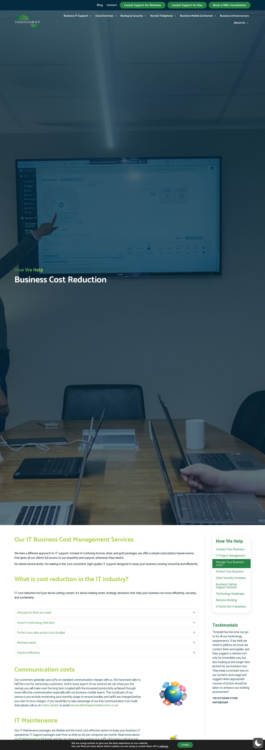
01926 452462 (50, 705)
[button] (194, 612)
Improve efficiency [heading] (28, 653)
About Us (241, 22)
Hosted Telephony (163, 15)
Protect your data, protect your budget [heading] (41, 632)
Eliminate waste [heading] (26, 642)
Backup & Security (134, 15)
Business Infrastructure (234, 16)
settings (162, 746)
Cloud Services (106, 15)
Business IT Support (78, 15)
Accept (185, 744)
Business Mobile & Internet (198, 15)
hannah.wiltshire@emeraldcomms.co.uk (94, 705)
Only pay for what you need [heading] (34, 612)
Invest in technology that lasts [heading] (36, 623)
